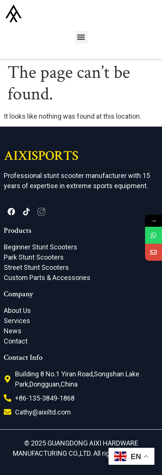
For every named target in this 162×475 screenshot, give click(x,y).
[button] (81, 37)
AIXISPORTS (41, 156)
